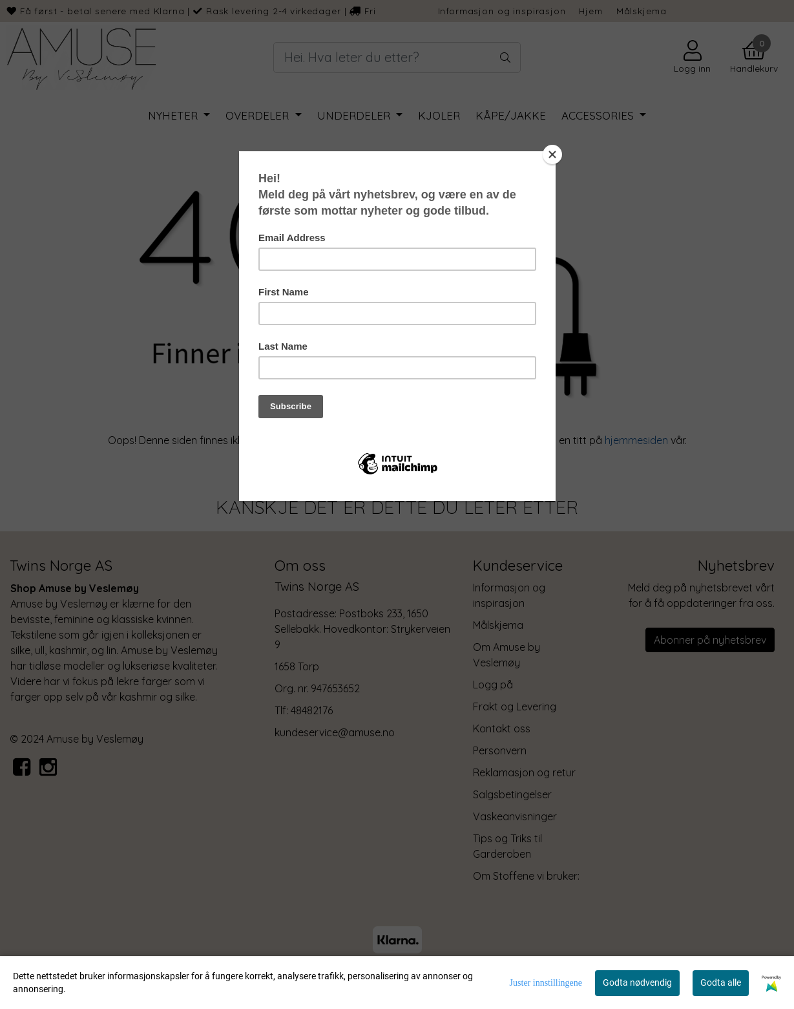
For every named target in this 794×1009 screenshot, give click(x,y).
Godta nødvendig (637, 982)
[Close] (552, 154)
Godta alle (720, 982)
